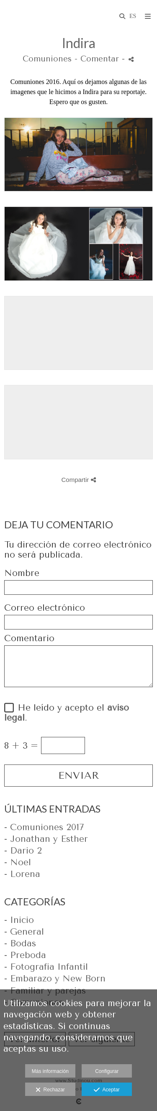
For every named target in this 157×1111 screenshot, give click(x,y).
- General (24, 932)
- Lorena (22, 874)
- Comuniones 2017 (44, 827)
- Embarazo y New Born (55, 978)
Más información (50, 1071)
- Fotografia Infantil (46, 967)
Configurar (106, 1071)
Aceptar (106, 1090)
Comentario (29, 638)
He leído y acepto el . (66, 713)
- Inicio (19, 920)
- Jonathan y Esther (46, 839)
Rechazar (50, 1090)
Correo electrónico (44, 608)
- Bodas (20, 943)
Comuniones (47, 59)
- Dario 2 (23, 851)
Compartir (78, 479)
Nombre (21, 573)
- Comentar (98, 59)
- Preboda (25, 955)
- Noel (17, 862)
